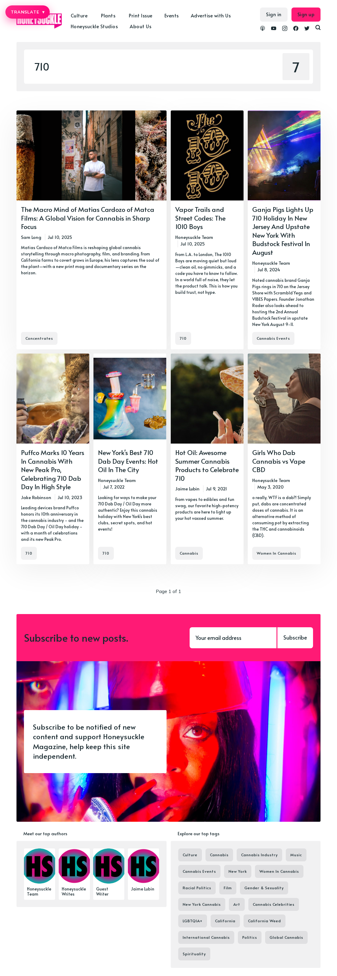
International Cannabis (206, 937)
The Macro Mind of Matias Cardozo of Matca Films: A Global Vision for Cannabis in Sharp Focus (87, 218)
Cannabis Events (273, 338)
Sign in (274, 14)
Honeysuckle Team (194, 237)
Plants (108, 15)
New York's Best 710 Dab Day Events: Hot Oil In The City (128, 461)
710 (183, 338)
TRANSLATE (27, 12)
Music (296, 854)
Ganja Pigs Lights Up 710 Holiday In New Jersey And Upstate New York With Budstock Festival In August (282, 231)
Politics (249, 937)
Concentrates (39, 338)
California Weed (264, 920)
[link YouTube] (273, 29)
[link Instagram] (284, 29)
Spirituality (194, 953)
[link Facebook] (295, 29)
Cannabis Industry (259, 854)
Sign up (306, 14)
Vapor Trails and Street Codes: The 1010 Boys (200, 218)
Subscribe (295, 637)
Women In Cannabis (276, 553)
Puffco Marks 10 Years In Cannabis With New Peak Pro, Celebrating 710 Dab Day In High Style (52, 469)
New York (238, 871)
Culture (79, 15)
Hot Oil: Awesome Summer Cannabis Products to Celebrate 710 (207, 465)
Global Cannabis (286, 937)
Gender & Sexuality (264, 887)
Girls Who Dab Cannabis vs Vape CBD (278, 461)
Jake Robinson (36, 497)
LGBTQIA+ (192, 920)
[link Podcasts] (262, 29)
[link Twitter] (306, 29)
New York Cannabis (202, 904)
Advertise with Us (211, 15)
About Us (140, 26)
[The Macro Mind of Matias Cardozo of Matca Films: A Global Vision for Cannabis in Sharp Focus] (91, 229)
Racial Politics (197, 887)
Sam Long (31, 237)
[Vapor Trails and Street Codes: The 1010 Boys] (207, 229)
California (225, 920)
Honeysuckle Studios (94, 26)
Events (171, 15)
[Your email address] (233, 637)
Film (228, 887)
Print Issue (140, 15)
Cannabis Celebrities (273, 904)
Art (236, 904)
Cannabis (189, 553)
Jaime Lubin (187, 488)
